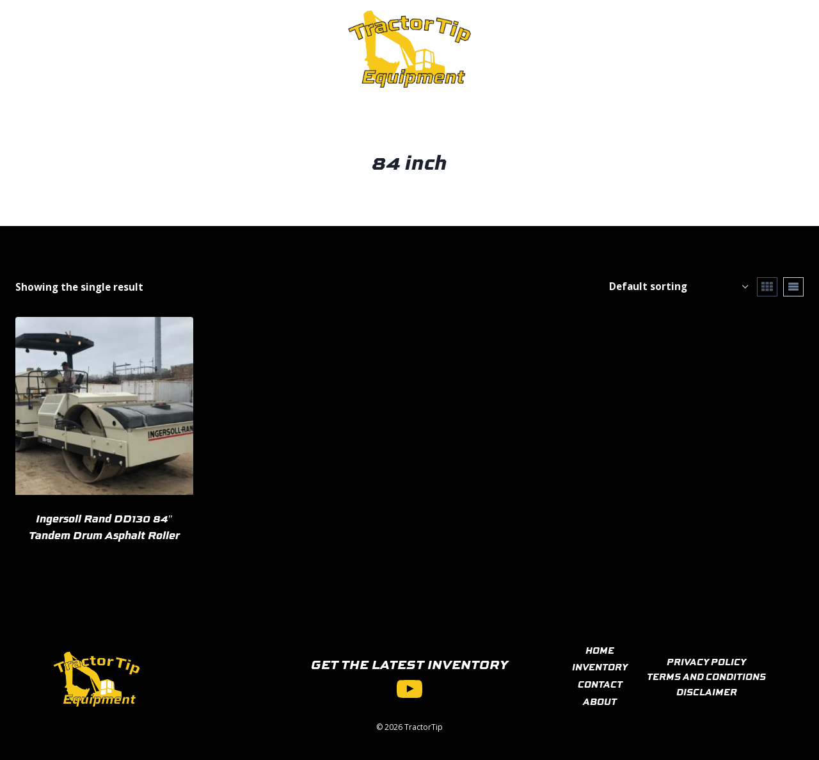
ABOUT (600, 701)
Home (85, 48)
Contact (224, 48)
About (284, 48)
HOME (599, 649)
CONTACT (600, 683)
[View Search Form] (743, 49)
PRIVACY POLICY (706, 661)
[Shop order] (678, 286)
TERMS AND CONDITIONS (706, 676)
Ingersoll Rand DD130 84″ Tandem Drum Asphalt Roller (104, 526)
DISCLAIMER (706, 691)
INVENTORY (600, 666)
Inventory (150, 48)
